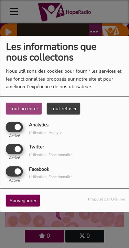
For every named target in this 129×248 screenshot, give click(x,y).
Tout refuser (64, 108)
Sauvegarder (23, 200)
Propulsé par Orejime (106, 199)
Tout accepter (24, 108)
